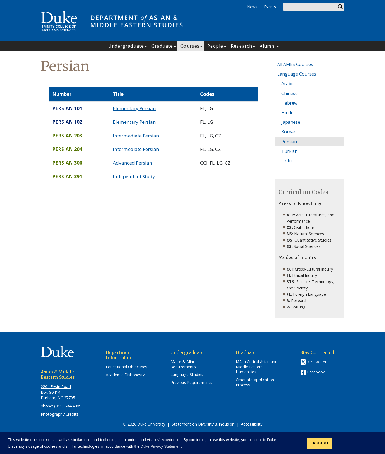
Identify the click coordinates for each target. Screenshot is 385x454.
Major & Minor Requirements (184, 364)
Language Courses (296, 74)
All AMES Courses (295, 64)
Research (241, 46)
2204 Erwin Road (56, 386)
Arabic (287, 84)
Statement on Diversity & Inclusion (203, 424)
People (215, 46)
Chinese (289, 93)
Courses (190, 46)
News (252, 6)
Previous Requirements (191, 382)
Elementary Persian (134, 108)
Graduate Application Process (255, 382)
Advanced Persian (132, 163)
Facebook (316, 372)
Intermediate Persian (136, 136)
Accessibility (251, 424)
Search (340, 7)
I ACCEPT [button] (319, 443)
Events (270, 6)
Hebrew (289, 103)
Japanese (290, 122)
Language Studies (187, 374)
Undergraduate (126, 46)
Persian (289, 142)
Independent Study (134, 176)
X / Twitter (316, 361)
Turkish (289, 151)
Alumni (268, 46)
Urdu (286, 161)
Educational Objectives (126, 366)
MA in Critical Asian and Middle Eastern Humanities (257, 366)
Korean (288, 132)
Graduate (162, 46)
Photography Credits (59, 414)
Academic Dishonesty (125, 374)
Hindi (286, 113)
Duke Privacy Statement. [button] (162, 446)
